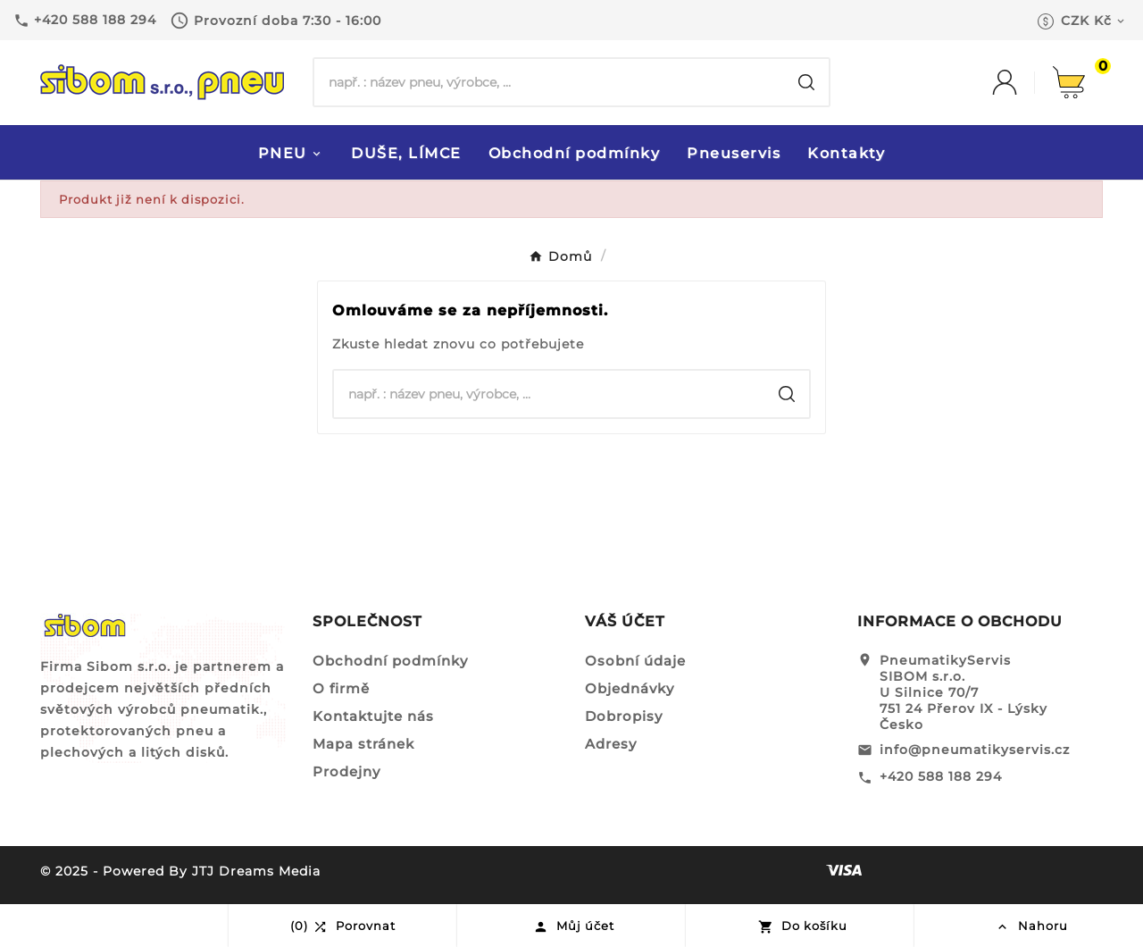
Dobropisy (624, 716)
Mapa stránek (363, 743)
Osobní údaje (635, 660)
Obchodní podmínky (390, 660)
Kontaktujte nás (373, 716)
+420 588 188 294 (941, 776)
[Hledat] (549, 82)
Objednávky (629, 688)
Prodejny (346, 771)
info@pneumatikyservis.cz (975, 750)
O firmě (341, 688)
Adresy (611, 743)
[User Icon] (1022, 82)
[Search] (806, 82)
